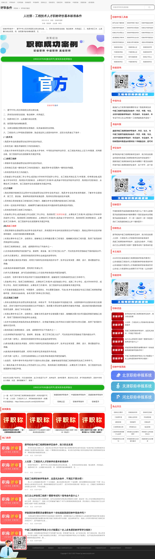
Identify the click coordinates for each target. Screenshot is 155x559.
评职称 (16, 8)
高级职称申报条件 (115, 548)
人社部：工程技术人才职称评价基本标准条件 (131, 238)
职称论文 (44, 2)
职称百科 (60, 2)
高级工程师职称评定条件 (65, 548)
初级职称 (68, 2)
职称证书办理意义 (118, 33)
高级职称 (83, 2)
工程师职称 (60, 214)
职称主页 (4, 2)
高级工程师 (11, 226)
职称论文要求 (118, 412)
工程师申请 (118, 417)
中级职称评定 (132, 62)
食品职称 (147, 427)
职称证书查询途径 (147, 28)
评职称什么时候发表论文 (147, 433)
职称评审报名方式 (147, 33)
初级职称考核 (118, 47)
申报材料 (36, 2)
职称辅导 (28, 2)
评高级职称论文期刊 (118, 440)
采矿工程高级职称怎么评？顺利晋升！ (128, 222)
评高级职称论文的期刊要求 (133, 440)
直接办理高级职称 (147, 42)
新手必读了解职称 (118, 23)
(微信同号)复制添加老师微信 (52, 59)
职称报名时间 (132, 412)
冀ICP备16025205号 (77, 557)
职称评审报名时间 (133, 33)
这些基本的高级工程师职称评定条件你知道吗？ (132, 158)
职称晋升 (95, 402)
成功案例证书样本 (118, 37)
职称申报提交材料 (147, 23)
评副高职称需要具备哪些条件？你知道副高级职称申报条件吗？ (55, 513)
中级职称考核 (118, 52)
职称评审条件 (78, 402)
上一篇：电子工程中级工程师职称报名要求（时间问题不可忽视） (28, 395)
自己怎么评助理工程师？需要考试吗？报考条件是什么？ (52, 496)
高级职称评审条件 (95, 395)
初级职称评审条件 (61, 395)
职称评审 (50, 105)
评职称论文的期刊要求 (133, 433)
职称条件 (51, 548)
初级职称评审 (147, 47)
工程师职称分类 (118, 427)
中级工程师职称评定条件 (84, 548)
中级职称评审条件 (78, 395)
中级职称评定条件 (100, 548)
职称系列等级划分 (118, 42)
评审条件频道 (25, 8)
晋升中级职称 (118, 57)
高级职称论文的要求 (147, 440)
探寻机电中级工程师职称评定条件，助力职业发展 (133, 154)
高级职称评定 (147, 62)
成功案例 (91, 2)
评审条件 (12, 2)
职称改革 (147, 422)
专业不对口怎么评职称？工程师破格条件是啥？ (132, 118)
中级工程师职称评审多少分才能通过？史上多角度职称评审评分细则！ (59, 530)
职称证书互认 (147, 57)
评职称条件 (128, 548)
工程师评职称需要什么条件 (118, 433)
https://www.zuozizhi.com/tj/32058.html (29, 402)
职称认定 (61, 402)
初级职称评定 (118, 62)
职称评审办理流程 (133, 28)
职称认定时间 (132, 417)
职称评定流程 (147, 412)
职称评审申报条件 (118, 28)
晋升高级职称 (132, 57)
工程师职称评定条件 (38, 548)
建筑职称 (118, 422)
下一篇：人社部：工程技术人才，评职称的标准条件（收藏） (26, 399)
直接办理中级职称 (133, 42)
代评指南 (20, 2)
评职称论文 (133, 427)
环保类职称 (147, 417)
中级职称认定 (132, 52)
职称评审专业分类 (133, 37)
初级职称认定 (132, 47)
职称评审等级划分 (147, 37)
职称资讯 (52, 2)
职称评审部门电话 (133, 23)
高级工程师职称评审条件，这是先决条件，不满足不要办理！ (54, 478)
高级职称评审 (147, 52)
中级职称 (75, 2)
